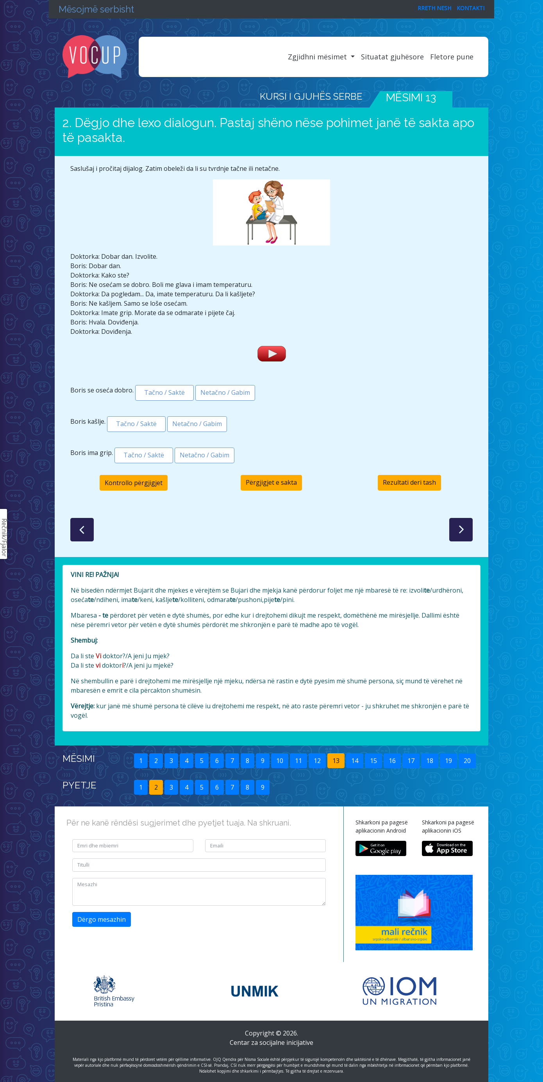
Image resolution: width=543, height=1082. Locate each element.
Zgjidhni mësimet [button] (318, 56)
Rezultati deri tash (409, 482)
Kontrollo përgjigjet (134, 482)
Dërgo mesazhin (101, 919)
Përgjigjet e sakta (271, 482)
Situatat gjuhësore (392, 56)
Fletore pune (451, 56)
